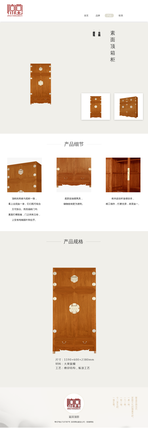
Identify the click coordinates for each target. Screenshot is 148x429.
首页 (86, 15)
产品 (109, 15)
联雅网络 (90, 422)
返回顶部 (74, 416)
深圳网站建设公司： (79, 422)
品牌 (98, 15)
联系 (121, 15)
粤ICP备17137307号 (62, 422)
